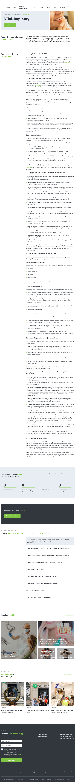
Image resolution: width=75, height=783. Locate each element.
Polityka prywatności (33, 780)
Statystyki (28, 167)
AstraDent (7, 14)
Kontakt (55, 7)
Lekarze (14, 7)
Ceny (35, 7)
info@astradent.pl (42, 737)
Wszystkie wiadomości (64, 675)
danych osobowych (12, 755)
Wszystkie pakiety (65, 616)
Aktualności (62, 7)
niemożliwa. (38, 85)
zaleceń (35, 366)
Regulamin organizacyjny (9, 780)
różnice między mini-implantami (38, 108)
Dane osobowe (21, 780)
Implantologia (18, 14)
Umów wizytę (69, 7)
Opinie (41, 7)
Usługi (8, 7)
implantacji (68, 62)
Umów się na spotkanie (12, 515)
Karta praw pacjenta (46, 780)
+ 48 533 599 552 (21, 2)
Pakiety (48, 7)
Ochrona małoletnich (59, 780)
